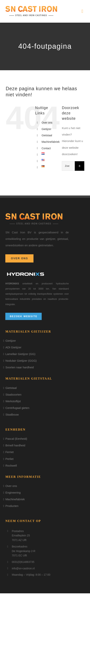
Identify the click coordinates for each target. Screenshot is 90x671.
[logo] (31, 7)
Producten (11, 505)
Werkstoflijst (13, 401)
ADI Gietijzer (13, 347)
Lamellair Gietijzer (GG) (20, 354)
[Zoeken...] (68, 166)
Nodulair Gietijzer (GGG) (21, 360)
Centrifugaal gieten (17, 407)
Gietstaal (46, 135)
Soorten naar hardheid (19, 367)
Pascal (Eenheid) (16, 438)
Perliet (9, 458)
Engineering (13, 492)
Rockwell (11, 465)
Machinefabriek (50, 141)
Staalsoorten (13, 394)
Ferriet (9, 452)
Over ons (46, 122)
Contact (46, 148)
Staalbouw (12, 414)
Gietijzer (46, 129)
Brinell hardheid (15, 445)
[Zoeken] (79, 166)
